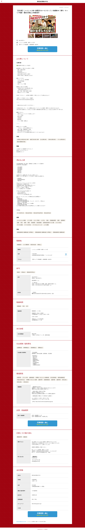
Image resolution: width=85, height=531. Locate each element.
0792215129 (34, 457)
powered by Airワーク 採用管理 (42, 529)
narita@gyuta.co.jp (36, 461)
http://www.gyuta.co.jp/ (36, 503)
